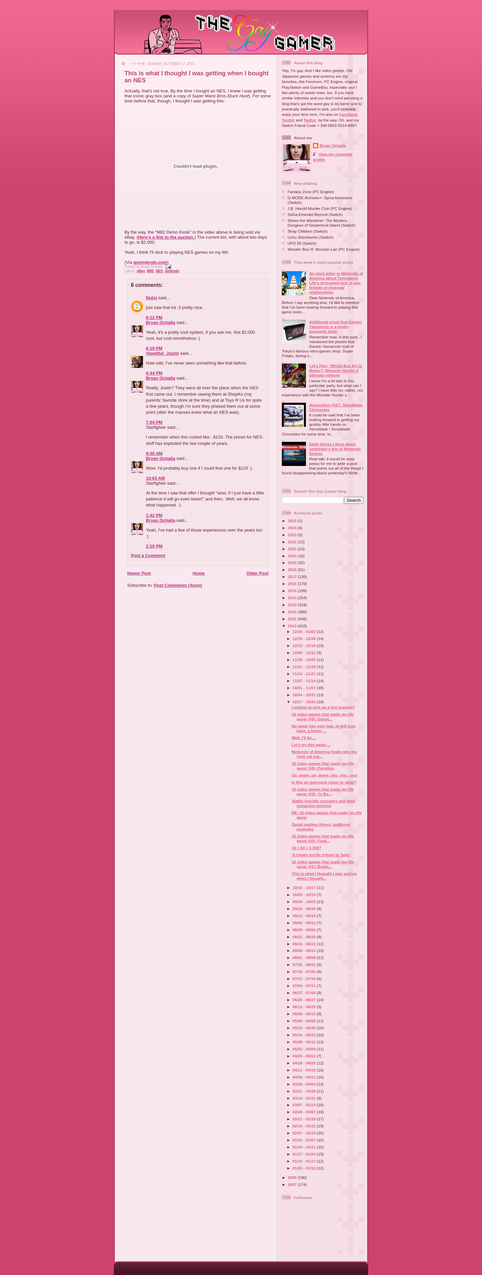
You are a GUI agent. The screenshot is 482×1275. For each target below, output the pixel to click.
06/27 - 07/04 (305, 992)
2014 (293, 597)
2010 (293, 626)
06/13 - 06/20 (305, 1007)
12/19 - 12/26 (305, 638)
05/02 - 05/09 (305, 1049)
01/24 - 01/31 (305, 1147)
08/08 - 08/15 (305, 950)
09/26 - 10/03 (305, 901)
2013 (293, 605)
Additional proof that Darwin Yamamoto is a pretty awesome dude (335, 326)
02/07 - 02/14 (305, 1133)
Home (198, 573)
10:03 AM (155, 478)
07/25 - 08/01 (305, 964)
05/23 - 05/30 (305, 1028)
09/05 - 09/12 (305, 923)
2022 (293, 542)
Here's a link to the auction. (166, 237)
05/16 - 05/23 (305, 1035)
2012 (293, 612)
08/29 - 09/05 (305, 930)
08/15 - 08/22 (305, 944)
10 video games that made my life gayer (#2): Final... (323, 838)
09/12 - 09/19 (305, 915)
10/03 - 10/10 (305, 894)
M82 (150, 271)
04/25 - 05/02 (305, 1056)
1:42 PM (154, 515)
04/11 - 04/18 (305, 1070)
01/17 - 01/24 (305, 1154)
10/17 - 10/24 (305, 702)
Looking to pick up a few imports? (323, 707)
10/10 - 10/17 (305, 887)
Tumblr (288, 120)
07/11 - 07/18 (305, 978)
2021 (293, 549)
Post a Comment (148, 555)
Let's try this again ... (311, 744)
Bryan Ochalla (160, 322)
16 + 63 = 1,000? (306, 848)
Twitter (310, 120)
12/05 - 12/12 (305, 652)
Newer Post (139, 573)
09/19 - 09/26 (305, 908)
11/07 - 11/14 (305, 681)
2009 (293, 1177)
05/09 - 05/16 (305, 1042)
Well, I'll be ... (304, 737)
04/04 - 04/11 (305, 1077)
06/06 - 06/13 (305, 1014)
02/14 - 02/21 (305, 1126)
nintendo (172, 271)
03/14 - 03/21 (305, 1098)
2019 (293, 562)
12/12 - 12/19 (305, 645)
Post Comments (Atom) (178, 585)
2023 (293, 535)
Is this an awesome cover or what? (324, 782)
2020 (293, 556)
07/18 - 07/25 (305, 971)
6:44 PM (154, 373)
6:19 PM (154, 348)
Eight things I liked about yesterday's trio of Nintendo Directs (335, 449)
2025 (293, 521)
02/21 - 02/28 (305, 1119)
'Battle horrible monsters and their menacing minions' (323, 803)
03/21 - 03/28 (305, 1091)
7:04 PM (154, 422)
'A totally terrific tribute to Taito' (321, 855)
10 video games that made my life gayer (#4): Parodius (323, 765)
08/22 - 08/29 (305, 937)
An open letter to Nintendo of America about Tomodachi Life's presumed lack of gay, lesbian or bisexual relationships (336, 282)
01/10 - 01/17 (305, 1161)
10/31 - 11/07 (305, 688)
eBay (141, 271)
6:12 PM (154, 317)
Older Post (257, 573)
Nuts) (151, 297)
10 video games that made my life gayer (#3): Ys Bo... (323, 791)
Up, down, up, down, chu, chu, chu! (324, 775)
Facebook (348, 114)
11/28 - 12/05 (305, 659)
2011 (293, 619)
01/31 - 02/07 (305, 1140)
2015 (293, 590)
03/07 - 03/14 (305, 1105)
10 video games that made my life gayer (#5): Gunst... (323, 716)
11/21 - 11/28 (305, 666)
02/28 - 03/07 (305, 1112)
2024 (293, 528)
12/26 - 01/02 (305, 631)
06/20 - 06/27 (305, 1000)
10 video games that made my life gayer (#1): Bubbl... (323, 864)
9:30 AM (154, 453)
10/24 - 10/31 (305, 695)
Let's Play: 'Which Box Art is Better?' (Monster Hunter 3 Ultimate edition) (335, 370)
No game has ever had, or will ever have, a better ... (324, 728)
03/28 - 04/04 (305, 1084)
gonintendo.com (150, 262)
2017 (293, 576)
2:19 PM (154, 546)
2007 (293, 1184)
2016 (293, 583)
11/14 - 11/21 (305, 673)
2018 (293, 569)
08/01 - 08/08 (305, 957)
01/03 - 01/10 (305, 1168)
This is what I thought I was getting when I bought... (324, 875)
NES (159, 271)
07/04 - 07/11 (305, 985)
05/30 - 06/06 (305, 1021)
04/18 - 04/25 (305, 1063)
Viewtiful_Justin (162, 353)
